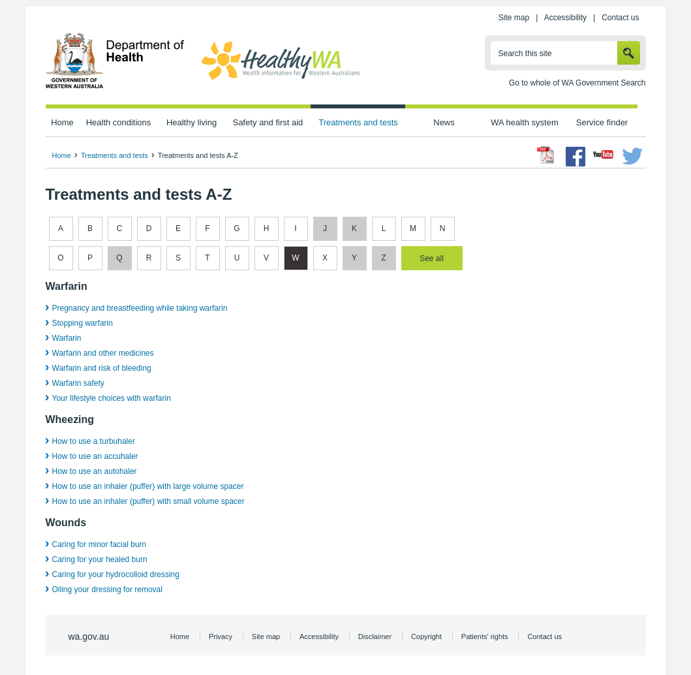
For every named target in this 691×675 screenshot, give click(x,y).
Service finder (602, 122)
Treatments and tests (357, 122)
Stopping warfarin (82, 323)
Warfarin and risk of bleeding (101, 368)
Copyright (426, 636)
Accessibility (565, 17)
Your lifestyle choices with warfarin (111, 398)
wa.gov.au (89, 636)
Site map (514, 17)
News (443, 122)
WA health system (524, 122)
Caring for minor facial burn (99, 544)
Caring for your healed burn (99, 559)
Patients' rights (484, 636)
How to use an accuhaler (95, 456)
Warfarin (67, 338)
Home (62, 122)
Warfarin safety (78, 383)
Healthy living (191, 122)
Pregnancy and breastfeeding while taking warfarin (140, 308)
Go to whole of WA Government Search (577, 82)
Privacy (220, 636)
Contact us (620, 17)
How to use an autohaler (94, 471)
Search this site (525, 53)
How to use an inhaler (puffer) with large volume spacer (148, 486)
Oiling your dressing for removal (107, 589)
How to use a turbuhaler (93, 441)
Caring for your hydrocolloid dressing (115, 574)
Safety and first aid (268, 122)
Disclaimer (375, 636)
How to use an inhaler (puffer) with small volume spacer (148, 501)
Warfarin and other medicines (103, 353)
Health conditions (118, 122)
